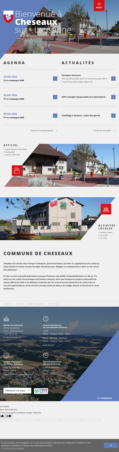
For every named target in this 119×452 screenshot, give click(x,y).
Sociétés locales (106, 232)
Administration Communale (16, 149)
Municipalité (10, 152)
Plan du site (53, 304)
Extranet (7, 304)
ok (111, 445)
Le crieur (103, 238)
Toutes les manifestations (44, 130)
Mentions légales (35, 304)
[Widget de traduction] (17, 390)
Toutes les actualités (105, 130)
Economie (104, 235)
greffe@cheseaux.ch (12, 337)
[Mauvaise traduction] (8, 416)
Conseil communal (12, 155)
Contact (19, 304)
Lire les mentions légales (13, 448)
